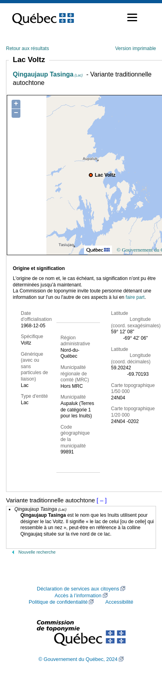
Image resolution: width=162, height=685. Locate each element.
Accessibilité (119, 602)
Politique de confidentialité (58, 602)
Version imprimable (135, 48)
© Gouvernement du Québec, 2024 (78, 659)
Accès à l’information (77, 595)
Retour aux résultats (27, 48)
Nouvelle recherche (37, 552)
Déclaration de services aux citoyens (78, 589)
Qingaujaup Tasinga (48, 74)
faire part (135, 297)
